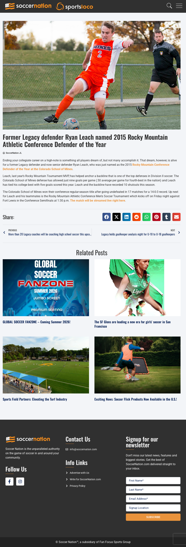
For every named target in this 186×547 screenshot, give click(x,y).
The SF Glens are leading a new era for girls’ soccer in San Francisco (132, 323)
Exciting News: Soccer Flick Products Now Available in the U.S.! (135, 399)
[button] (106, 217)
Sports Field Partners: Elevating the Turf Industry (35, 399)
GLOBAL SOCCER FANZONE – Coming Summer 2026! (36, 321)
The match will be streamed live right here (97, 200)
